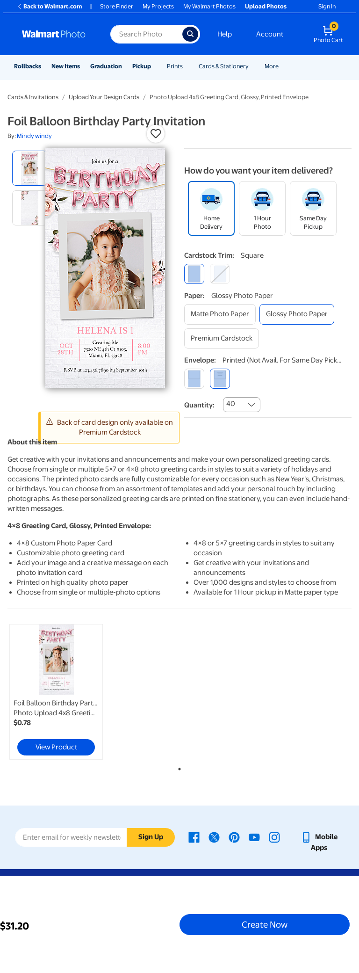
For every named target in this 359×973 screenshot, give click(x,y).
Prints (175, 66)
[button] (156, 134)
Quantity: (199, 405)
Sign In (327, 6)
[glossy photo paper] (296, 314)
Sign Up (150, 837)
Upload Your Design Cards (104, 97)
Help (224, 34)
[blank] (194, 379)
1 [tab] (177, 767)
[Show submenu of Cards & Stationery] (253, 66)
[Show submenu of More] (283, 66)
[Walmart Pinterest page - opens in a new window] (234, 837)
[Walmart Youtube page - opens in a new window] (254, 837)
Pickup (141, 66)
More (272, 66)
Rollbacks (27, 66)
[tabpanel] (64, 692)
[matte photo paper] (220, 314)
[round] (220, 274)
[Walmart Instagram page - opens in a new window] (274, 837)
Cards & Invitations (32, 97)
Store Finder (116, 6)
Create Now (264, 924)
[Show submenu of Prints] (187, 66)
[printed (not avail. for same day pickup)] (220, 379)
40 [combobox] (230, 403)
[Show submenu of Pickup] (155, 66)
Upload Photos (266, 6)
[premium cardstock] (221, 338)
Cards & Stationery (224, 66)
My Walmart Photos (209, 6)
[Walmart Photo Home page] (56, 34)
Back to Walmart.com (49, 6)
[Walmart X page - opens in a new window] (214, 837)
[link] (56, 691)
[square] (194, 274)
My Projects (158, 6)
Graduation (106, 66)
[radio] (29, 168)
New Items (65, 66)
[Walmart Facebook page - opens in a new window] (194, 837)
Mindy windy (34, 135)
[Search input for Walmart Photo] (146, 34)
